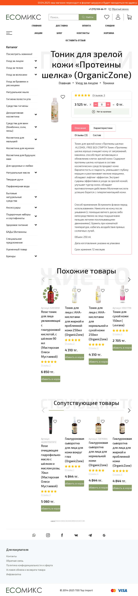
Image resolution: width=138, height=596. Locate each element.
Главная (36, 25)
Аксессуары (13, 207)
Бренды (10, 256)
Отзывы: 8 (117, 474)
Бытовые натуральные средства (14, 197)
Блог (59, 33)
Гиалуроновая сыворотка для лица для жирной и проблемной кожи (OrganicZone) (122, 452)
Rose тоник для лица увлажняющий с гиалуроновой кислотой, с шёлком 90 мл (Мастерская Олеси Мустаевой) (51, 334)
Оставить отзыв (75, 40)
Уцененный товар (16, 249)
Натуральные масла (18, 172)
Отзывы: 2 (69, 343)
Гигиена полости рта (18, 98)
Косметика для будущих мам (20, 157)
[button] (43, 279)
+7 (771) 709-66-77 (97, 9)
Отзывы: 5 (45, 365)
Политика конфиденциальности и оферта (29, 565)
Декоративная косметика (14, 114)
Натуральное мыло (17, 91)
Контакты (83, 33)
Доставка (62, 25)
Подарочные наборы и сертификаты (18, 216)
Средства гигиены (17, 105)
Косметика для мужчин (20, 148)
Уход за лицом (87, 83)
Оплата (86, 25)
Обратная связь (14, 560)
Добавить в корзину (50, 378)
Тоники (108, 83)
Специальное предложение (14, 240)
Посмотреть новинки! (19, 53)
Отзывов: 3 (98, 95)
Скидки (109, 25)
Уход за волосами (16, 74)
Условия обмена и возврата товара (25, 569)
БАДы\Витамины (16, 231)
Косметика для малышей (15, 139)
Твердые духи (14, 179)
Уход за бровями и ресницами (17, 83)
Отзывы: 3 (45, 495)
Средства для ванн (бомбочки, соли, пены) (17, 127)
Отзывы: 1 (69, 470)
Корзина (109, 33)
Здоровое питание (17, 224)
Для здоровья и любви (19, 165)
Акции (38, 33)
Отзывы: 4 (117, 334)
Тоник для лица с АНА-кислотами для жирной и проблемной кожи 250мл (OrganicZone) (74, 321)
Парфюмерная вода (17, 186)
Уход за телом (14, 67)
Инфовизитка (13, 574)
